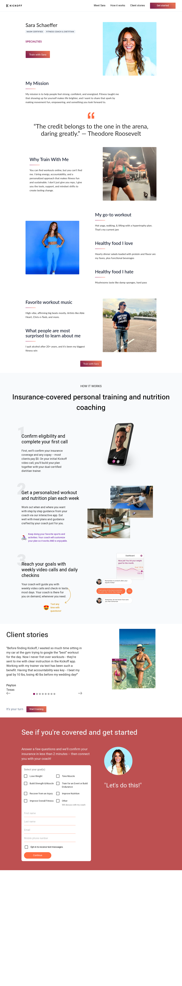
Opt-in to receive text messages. (46, 963)
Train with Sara (37, 54)
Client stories (137, 5)
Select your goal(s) (34, 885)
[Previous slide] (8, 694)
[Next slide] (80, 694)
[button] (34, 694)
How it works (117, 5)
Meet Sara (99, 5)
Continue (37, 971)
